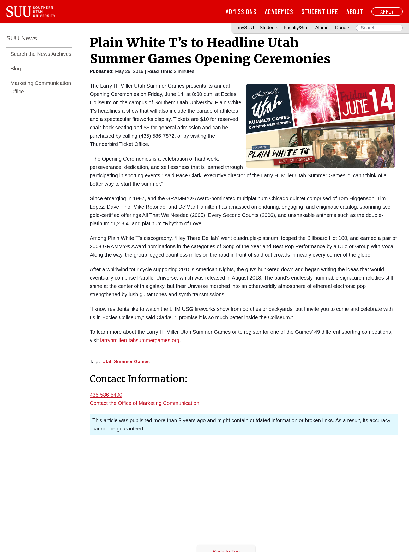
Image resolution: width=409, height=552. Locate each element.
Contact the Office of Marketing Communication (144, 403)
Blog (15, 68)
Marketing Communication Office (40, 87)
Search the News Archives (40, 54)
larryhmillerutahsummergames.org (139, 340)
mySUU (246, 27)
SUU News (21, 38)
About (354, 11)
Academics (279, 11)
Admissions (241, 11)
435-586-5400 (106, 395)
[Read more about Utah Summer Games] (126, 361)
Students (269, 27)
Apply (387, 11)
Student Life (320, 11)
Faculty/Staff (297, 27)
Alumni (322, 27)
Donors (342, 27)
